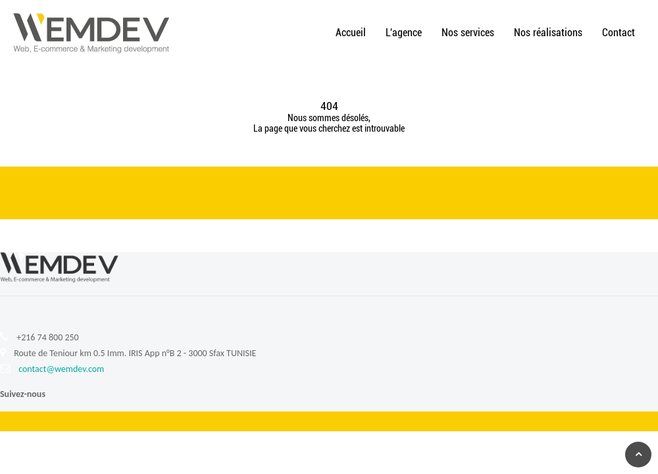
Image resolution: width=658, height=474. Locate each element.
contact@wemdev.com (61, 369)
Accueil (351, 32)
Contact (618, 32)
